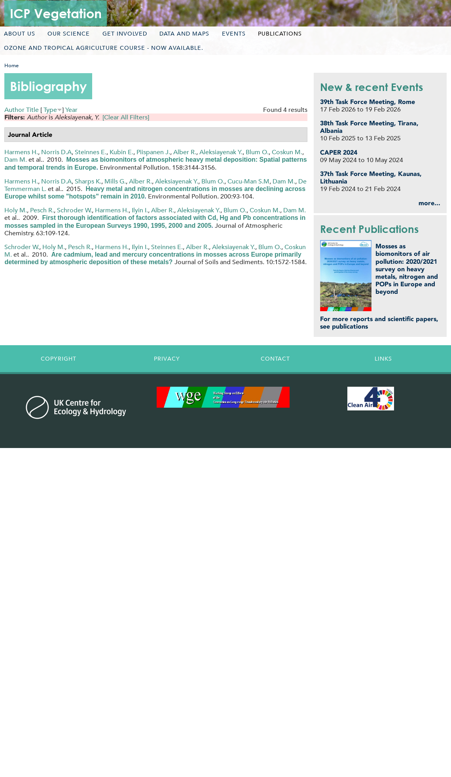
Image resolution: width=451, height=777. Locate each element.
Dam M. (15, 159)
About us (19, 33)
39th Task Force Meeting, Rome (367, 102)
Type (50, 110)
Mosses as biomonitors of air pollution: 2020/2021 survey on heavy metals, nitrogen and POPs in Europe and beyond (406, 268)
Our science (68, 33)
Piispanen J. (153, 152)
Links (383, 358)
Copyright (58, 358)
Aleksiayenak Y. (221, 152)
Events (234, 33)
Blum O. (257, 152)
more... (429, 203)
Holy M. (15, 210)
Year (71, 110)
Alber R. (184, 152)
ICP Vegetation (56, 13)
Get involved (124, 33)
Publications (280, 33)
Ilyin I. (140, 210)
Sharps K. (88, 181)
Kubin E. (121, 152)
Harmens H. (21, 152)
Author (14, 110)
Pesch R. (42, 210)
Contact (275, 358)
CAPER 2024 (338, 152)
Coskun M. (287, 152)
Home (11, 65)
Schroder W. (74, 210)
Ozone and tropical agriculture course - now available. (103, 47)
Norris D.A (56, 152)
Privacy (167, 358)
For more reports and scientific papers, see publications (379, 322)
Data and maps (184, 33)
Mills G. (115, 181)
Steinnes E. (90, 152)
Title (32, 110)
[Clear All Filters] (125, 117)
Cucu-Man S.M (248, 181)
